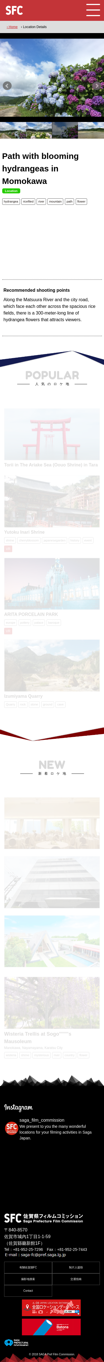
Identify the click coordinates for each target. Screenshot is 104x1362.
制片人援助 (76, 1267)
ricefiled (28, 201)
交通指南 (76, 1279)
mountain (55, 201)
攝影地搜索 (28, 1279)
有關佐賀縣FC (28, 1267)
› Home (12, 27)
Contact (28, 1290)
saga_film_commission (41, 1120)
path (69, 201)
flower (81, 201)
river (41, 201)
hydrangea (11, 201)
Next (96, 85)
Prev (7, 85)
